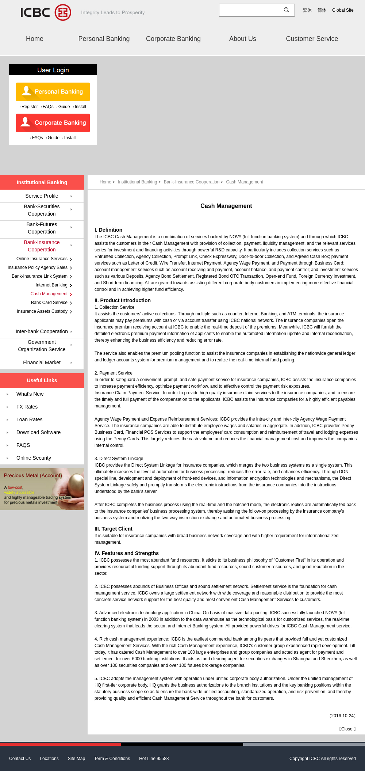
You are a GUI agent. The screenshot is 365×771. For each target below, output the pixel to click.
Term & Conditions (112, 758)
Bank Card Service (49, 302)
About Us (242, 38)
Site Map (76, 758)
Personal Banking (104, 38)
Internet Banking (52, 285)
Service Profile (41, 196)
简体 (322, 10)
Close (347, 729)
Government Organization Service (42, 345)
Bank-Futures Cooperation (41, 228)
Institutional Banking (140, 182)
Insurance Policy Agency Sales (38, 267)
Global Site (343, 10)
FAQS (23, 445)
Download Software (38, 432)
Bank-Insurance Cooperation (194, 182)
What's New (29, 394)
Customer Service (312, 38)
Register (30, 106)
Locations (49, 758)
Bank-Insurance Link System (40, 276)
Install (80, 106)
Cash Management (244, 182)
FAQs (48, 106)
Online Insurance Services (42, 258)
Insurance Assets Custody (42, 311)
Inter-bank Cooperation (42, 331)
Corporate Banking (173, 38)
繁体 (307, 10)
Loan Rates (29, 419)
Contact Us (20, 758)
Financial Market (42, 362)
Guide (64, 106)
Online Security (33, 458)
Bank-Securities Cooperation (41, 210)
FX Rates (27, 407)
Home (34, 38)
